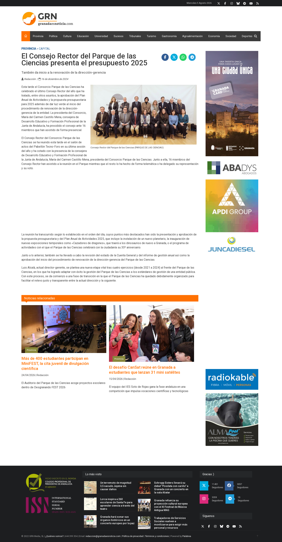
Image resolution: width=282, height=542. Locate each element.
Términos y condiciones (157, 536)
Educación (83, 36)
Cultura (67, 36)
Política (53, 36)
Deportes (247, 36)
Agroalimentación (192, 36)
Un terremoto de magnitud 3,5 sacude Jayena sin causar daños (115, 486)
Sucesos (118, 36)
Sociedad (231, 36)
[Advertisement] (195, 18)
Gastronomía (169, 36)
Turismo (151, 36)
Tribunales (135, 36)
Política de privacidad (132, 536)
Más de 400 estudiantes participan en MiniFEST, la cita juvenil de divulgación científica (55, 363)
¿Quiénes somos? (54, 536)
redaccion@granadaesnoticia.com (103, 536)
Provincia (38, 36)
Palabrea (186, 536)
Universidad (101, 36)
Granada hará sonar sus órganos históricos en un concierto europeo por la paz (117, 520)
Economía (214, 36)
